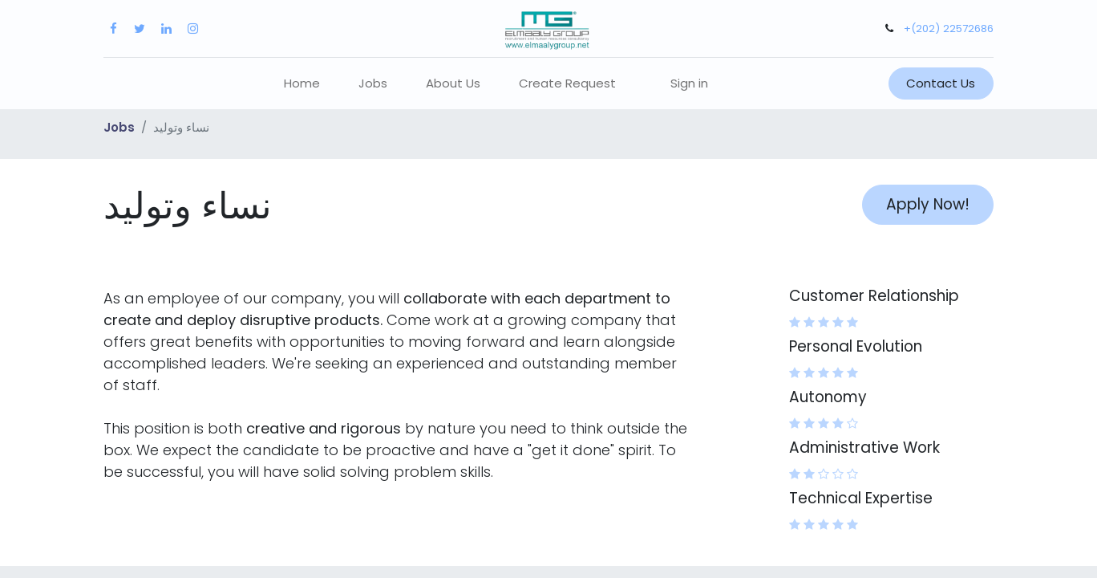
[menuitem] (302, 84)
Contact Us (940, 83)
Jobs (119, 127)
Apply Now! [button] (927, 204)
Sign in (689, 83)
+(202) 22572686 (949, 28)
